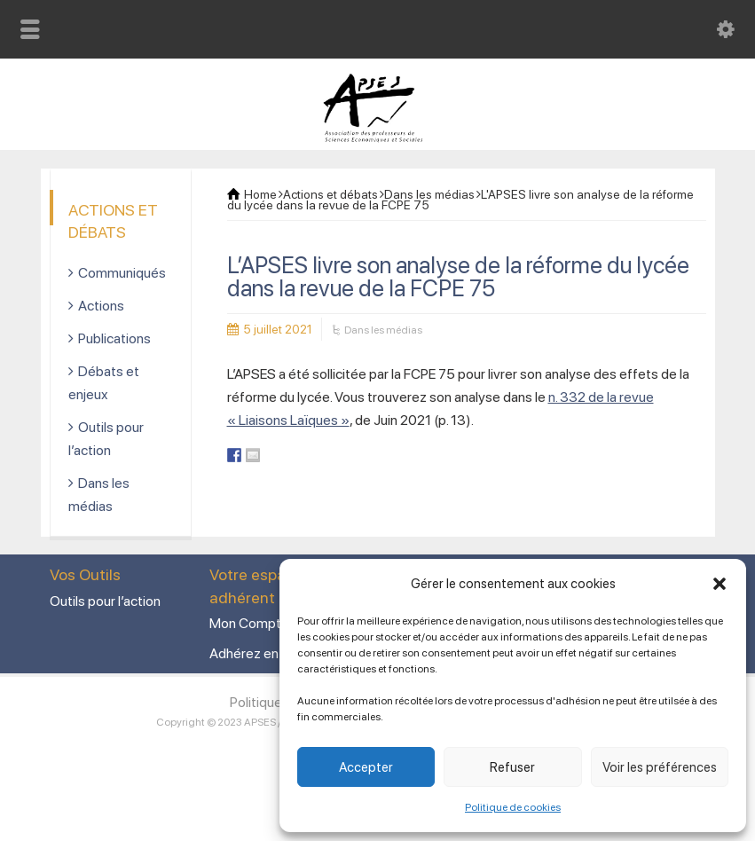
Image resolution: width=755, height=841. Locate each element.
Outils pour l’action (106, 439)
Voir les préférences (659, 767)
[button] (719, 584)
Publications (114, 338)
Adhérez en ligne (259, 653)
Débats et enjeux (103, 383)
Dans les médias (383, 330)
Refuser (512, 767)
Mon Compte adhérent (278, 623)
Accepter (366, 767)
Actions (101, 305)
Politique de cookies (513, 807)
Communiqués (122, 272)
